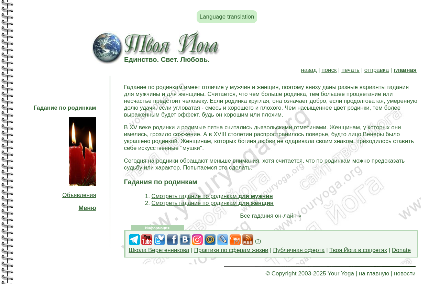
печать (350, 70)
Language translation (227, 16)
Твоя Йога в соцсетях (358, 250)
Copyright (284, 273)
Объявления (79, 195)
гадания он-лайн (275, 215)
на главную (374, 273)
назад (309, 70)
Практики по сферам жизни (231, 250)
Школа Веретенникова (159, 250)
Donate (401, 250)
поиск (329, 70)
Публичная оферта (298, 250)
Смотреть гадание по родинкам (212, 196)
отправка (376, 70)
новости (405, 273)
